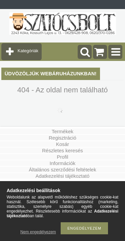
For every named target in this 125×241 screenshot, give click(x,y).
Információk (63, 163)
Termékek (62, 131)
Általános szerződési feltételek (62, 169)
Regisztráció (62, 138)
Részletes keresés (62, 150)
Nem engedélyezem (38, 232)
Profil (62, 157)
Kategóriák (28, 50)
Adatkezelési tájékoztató (63, 176)
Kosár (62, 144)
